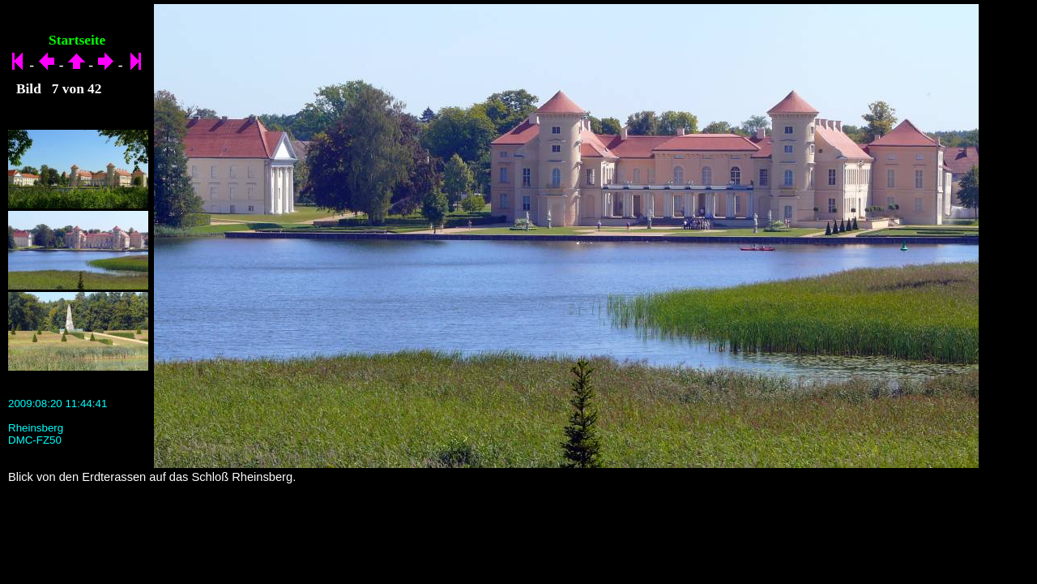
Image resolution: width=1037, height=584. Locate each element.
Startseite (77, 40)
